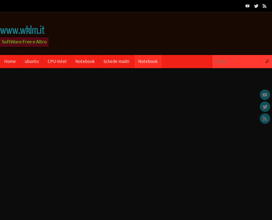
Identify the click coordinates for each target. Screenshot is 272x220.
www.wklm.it (22, 30)
